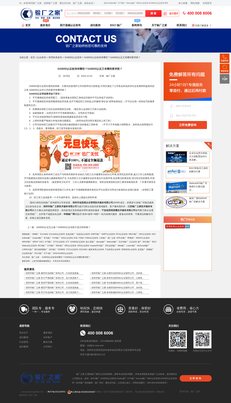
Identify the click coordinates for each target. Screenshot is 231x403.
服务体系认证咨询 (96, 249)
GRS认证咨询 (83, 246)
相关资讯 (29, 269)
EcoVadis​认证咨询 (57, 234)
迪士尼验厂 (90, 242)
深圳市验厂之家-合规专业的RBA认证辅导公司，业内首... (117, 273)
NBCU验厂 (133, 234)
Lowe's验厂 (131, 246)
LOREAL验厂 (27, 249)
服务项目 (45, 24)
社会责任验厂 (28, 253)
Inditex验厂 (26, 238)
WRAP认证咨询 (143, 238)
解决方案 (172, 146)
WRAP (35, 242)
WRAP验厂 (27, 242)
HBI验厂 (35, 234)
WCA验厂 (120, 13)
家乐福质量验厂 (41, 249)
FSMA (81, 238)
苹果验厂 (131, 238)
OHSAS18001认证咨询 (63, 253)
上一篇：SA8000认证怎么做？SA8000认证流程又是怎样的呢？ (58, 227)
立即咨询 (196, 378)
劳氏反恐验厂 (111, 246)
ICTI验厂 (48, 242)
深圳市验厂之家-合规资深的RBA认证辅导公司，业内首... (117, 287)
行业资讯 (23, 342)
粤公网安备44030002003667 (81, 392)
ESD (76, 238)
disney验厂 (101, 242)
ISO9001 (61, 249)
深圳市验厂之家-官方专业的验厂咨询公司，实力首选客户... (53, 292)
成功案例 (95, 25)
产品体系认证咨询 (112, 249)
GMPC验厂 (95, 234)
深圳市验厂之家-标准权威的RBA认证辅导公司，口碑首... (117, 292)
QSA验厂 (53, 249)
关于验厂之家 (159, 25)
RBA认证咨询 (84, 13)
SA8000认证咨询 (72, 57)
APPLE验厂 (121, 238)
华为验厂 (47, 238)
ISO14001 (83, 249)
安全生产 (23, 332)
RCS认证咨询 (122, 234)
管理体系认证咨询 (129, 249)
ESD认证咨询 (67, 238)
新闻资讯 (137, 24)
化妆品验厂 (70, 234)
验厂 (140, 242)
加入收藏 (182, 3)
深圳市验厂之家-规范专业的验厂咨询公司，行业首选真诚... (53, 273)
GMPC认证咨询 (108, 234)
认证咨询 (41, 57)
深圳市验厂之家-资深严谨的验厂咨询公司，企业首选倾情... (53, 283)
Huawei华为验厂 (97, 246)
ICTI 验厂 (48, 253)
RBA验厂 (97, 13)
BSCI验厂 (147, 242)
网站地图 (195, 3)
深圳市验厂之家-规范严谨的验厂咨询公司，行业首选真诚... (53, 287)
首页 (27, 25)
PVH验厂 (56, 238)
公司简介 (47, 346)
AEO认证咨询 (144, 234)
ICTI (67, 242)
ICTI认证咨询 (59, 242)
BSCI (154, 242)
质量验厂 (150, 249)
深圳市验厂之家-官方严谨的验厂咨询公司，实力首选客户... (53, 278)
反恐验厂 (141, 249)
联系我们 (182, 25)
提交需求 (170, 13)
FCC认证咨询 (72, 249)
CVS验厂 (108, 13)
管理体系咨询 (55, 57)
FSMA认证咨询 (91, 238)
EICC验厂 (38, 253)
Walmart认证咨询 (135, 13)
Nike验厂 (121, 246)
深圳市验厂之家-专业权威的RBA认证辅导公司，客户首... (117, 283)
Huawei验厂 (37, 238)
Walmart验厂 (112, 242)
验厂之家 (111, 238)
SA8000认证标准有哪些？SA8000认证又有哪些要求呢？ (66, 257)
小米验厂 (103, 238)
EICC (41, 242)
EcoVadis (44, 234)
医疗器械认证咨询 (70, 25)
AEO (154, 234)
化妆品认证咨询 (83, 234)
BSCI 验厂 (116, 25)
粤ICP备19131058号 (56, 392)
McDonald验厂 (143, 246)
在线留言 (207, 3)
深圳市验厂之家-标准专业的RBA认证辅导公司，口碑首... (117, 278)
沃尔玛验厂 (123, 242)
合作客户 (47, 337)
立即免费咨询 (187, 125)
